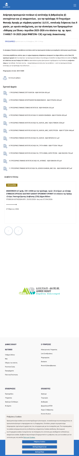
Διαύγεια (44, 361)
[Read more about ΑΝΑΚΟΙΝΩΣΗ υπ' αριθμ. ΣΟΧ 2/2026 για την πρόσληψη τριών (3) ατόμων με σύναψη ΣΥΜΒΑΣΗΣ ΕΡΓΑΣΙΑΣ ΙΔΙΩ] (11, 204)
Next (18, 231)
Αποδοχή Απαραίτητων (40, 447)
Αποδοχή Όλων (39, 452)
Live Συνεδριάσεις (47, 353)
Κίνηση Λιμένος (46, 414)
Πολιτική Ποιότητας (11, 375)
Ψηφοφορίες (45, 357)
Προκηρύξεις (9, 394)
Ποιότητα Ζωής (10, 367)
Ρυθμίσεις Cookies (39, 442)
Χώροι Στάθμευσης (47, 410)
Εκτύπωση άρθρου (15, 78)
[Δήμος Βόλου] (6, 5)
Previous (8, 231)
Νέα (6, 359)
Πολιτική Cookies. (29, 437)
